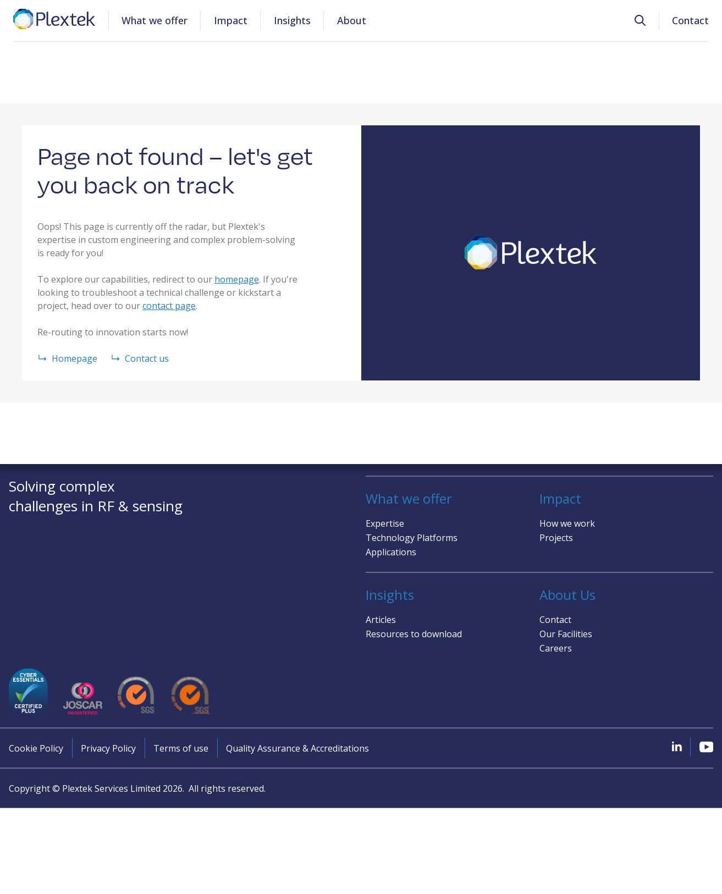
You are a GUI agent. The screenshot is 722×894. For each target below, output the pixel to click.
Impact (230, 20)
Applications (391, 551)
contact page (169, 306)
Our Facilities (565, 633)
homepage (236, 279)
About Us (567, 594)
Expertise (385, 523)
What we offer (155, 20)
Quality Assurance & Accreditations (297, 748)
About (351, 20)
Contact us (140, 358)
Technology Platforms (412, 537)
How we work (567, 523)
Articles (381, 619)
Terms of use (180, 748)
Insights (292, 20)
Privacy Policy (108, 748)
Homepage (67, 358)
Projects (556, 537)
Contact (690, 20)
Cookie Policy (36, 748)
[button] (640, 20)
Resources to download (414, 633)
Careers (555, 648)
